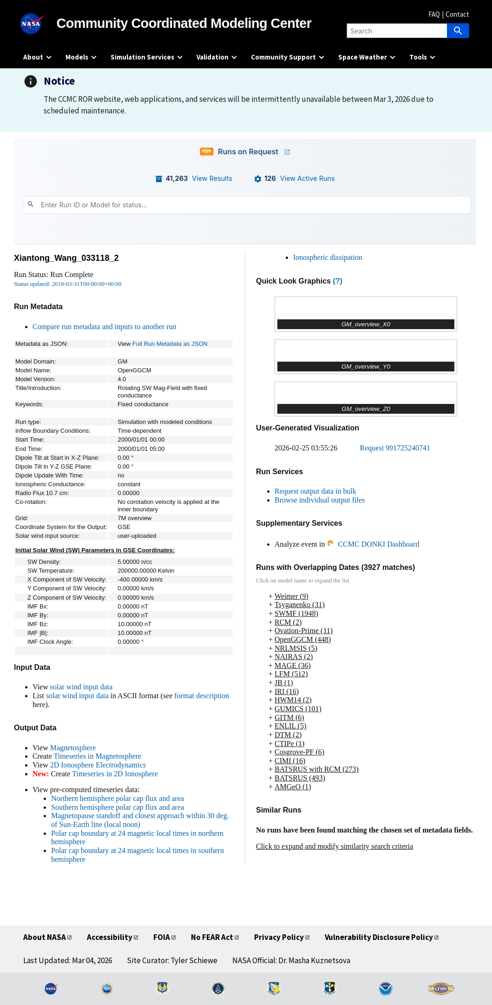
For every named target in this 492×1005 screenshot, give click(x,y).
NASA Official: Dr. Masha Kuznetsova (291, 960)
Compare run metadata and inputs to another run (105, 327)
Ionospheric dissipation (327, 257)
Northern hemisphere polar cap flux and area (117, 798)
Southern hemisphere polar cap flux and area (117, 807)
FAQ (434, 14)
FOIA (161, 937)
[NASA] (40, 23)
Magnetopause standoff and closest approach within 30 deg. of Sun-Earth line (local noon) (140, 820)
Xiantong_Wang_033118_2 (66, 258)
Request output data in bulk (315, 491)
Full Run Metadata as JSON (170, 343)
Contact (457, 14)
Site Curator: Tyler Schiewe (172, 960)
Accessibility (109, 937)
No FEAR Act (212, 937)
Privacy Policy (279, 937)
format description (201, 696)
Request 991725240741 (395, 448)
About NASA (44, 937)
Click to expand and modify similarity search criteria (334, 846)
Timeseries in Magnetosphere (97, 756)
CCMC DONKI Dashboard (373, 544)
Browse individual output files (320, 500)
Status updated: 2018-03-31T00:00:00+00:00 (67, 284)
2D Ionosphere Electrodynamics (98, 765)
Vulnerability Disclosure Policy (379, 937)
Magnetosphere (73, 748)
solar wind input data (81, 687)
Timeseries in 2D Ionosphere (115, 774)
